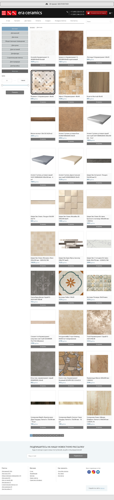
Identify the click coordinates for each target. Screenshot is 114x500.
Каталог (32, 27)
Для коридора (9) (7, 487)
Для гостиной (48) (7, 480)
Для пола (15, 37)
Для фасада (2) (6, 482)
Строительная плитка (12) (10, 484)
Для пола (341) (6, 473)
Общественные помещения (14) (11, 476)
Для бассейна (15, 66)
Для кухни (14, 45)
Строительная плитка (15, 58)
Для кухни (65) (6, 478)
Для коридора (15, 62)
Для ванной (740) (7, 471)
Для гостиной (15, 49)
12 (62, 435)
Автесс (102, 488)
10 (56, 435)
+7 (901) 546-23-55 (77, 14)
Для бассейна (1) (7, 489)
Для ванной (15, 33)
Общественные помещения (15, 41)
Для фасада (15, 53)
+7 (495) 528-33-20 (77, 12)
